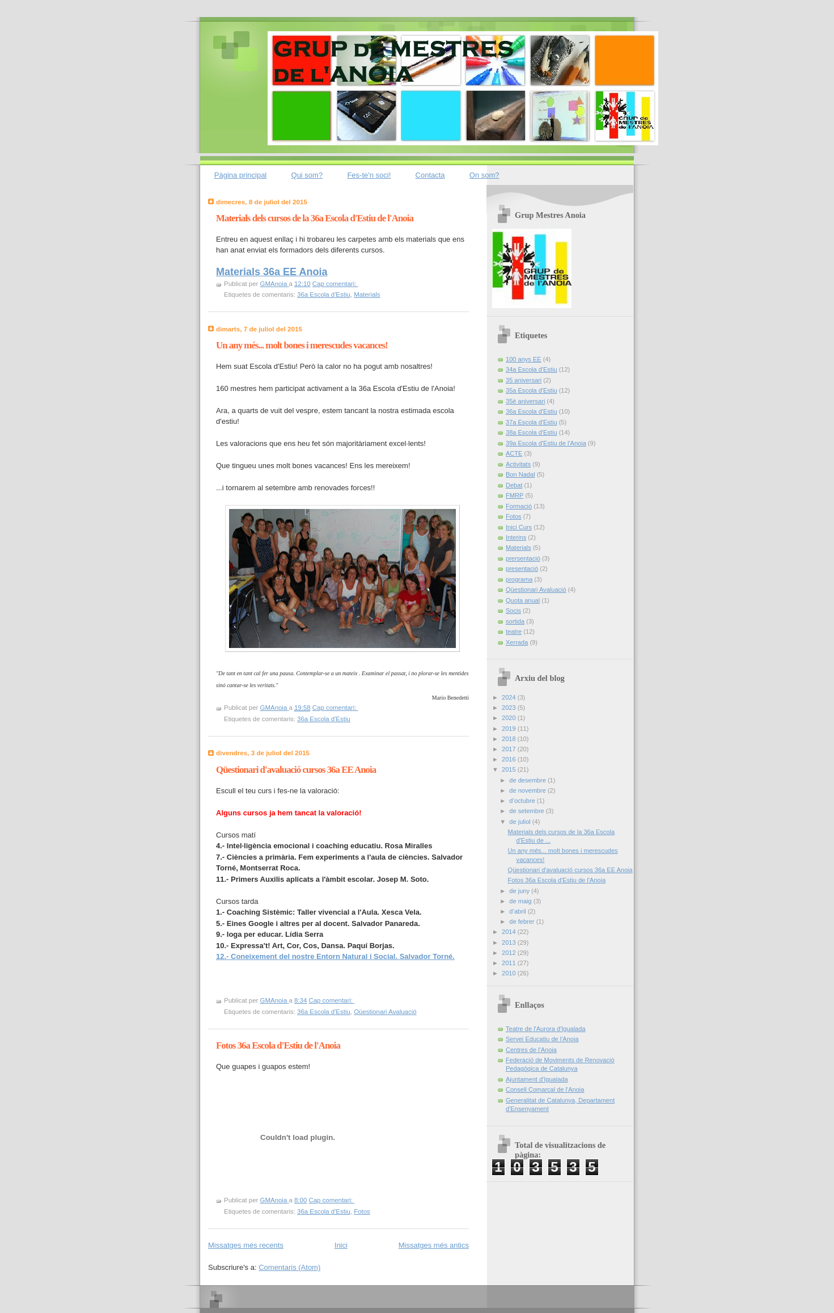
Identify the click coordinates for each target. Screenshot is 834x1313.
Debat (514, 485)
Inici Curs (519, 527)
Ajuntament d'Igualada (537, 1079)
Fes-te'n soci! (369, 175)
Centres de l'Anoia (531, 1049)
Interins (516, 537)
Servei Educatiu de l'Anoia (542, 1039)
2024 (510, 697)
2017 (510, 749)
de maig (521, 901)
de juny (520, 890)
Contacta (430, 175)
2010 (510, 973)
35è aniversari (525, 401)
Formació (519, 506)
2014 (510, 931)
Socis (513, 610)
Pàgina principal (240, 175)
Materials (367, 294)
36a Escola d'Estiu (323, 294)
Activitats (518, 464)
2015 (510, 769)
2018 (510, 738)
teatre (514, 631)
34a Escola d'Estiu (531, 369)
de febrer (522, 921)
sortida (515, 621)
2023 (510, 707)
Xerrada (517, 642)
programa (519, 579)
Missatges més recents (245, 1245)
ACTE (514, 453)
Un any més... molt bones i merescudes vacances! (302, 345)
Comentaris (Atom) (289, 1267)
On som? (484, 175)
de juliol (520, 821)
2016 (510, 759)
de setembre (527, 810)
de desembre (528, 780)
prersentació (523, 558)
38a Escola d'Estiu (531, 432)
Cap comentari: (335, 283)
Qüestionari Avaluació (385, 1011)
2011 (510, 963)
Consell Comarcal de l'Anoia (545, 1089)
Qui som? (307, 175)
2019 (510, 728)
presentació (522, 568)
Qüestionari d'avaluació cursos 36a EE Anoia (296, 769)
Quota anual (523, 600)
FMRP (514, 495)
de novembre (528, 790)
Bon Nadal (520, 474)
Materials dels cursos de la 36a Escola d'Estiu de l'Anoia (314, 218)
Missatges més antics (434, 1245)
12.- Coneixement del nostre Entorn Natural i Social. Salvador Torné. (335, 956)
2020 (510, 717)
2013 (510, 942)
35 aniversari (523, 380)
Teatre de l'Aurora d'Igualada (546, 1028)
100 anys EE (523, 359)
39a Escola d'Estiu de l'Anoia (546, 443)
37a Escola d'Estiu (531, 422)
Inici (341, 1245)
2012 (510, 952)
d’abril (518, 911)
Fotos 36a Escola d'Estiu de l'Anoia (278, 1045)
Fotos (362, 1211)
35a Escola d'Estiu (531, 390)
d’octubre (523, 800)
